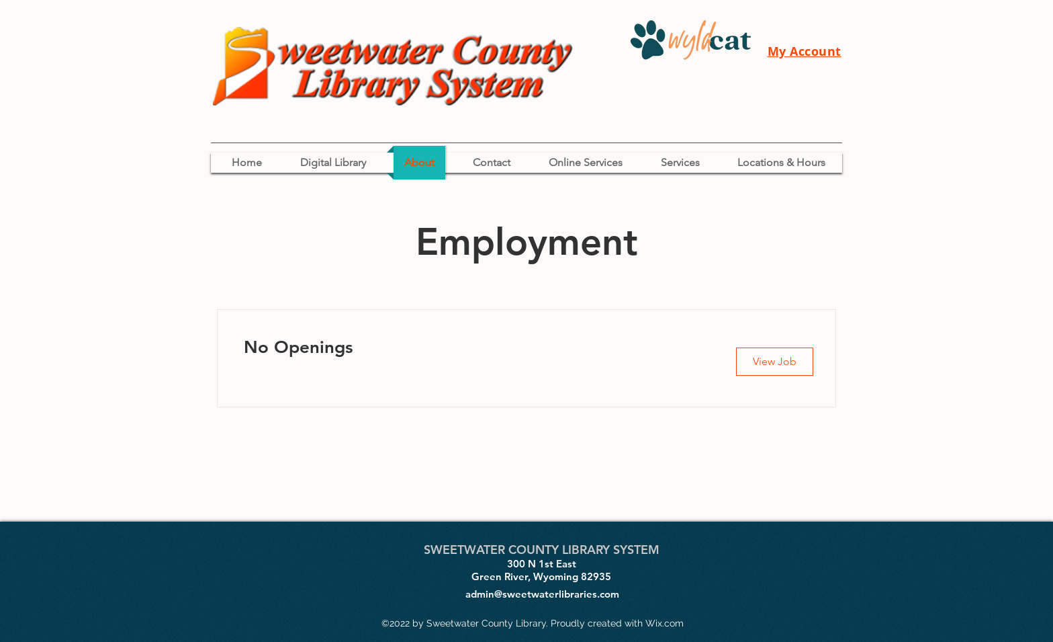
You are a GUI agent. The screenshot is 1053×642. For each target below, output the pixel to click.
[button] (774, 362)
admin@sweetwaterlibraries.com (542, 594)
